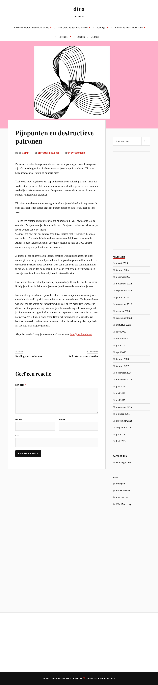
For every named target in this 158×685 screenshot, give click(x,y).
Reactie (20, 385)
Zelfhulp (95, 36)
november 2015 (124, 406)
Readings (101, 27)
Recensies (64, 36)
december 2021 (124, 338)
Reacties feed (122, 497)
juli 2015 (120, 434)
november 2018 (124, 379)
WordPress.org (123, 504)
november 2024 (124, 283)
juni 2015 (121, 441)
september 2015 (124, 420)
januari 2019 (122, 365)
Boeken (81, 36)
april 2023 (121, 331)
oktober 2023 (123, 311)
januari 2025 (122, 269)
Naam (19, 419)
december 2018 (124, 372)
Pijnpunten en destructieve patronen (54, 136)
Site (17, 435)
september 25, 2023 (48, 153)
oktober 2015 (123, 413)
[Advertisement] (131, 200)
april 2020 (121, 352)
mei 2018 (120, 393)
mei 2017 (120, 400)
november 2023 (124, 304)
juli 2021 (120, 345)
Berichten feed (123, 490)
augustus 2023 (123, 324)
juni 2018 (121, 386)
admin (25, 153)
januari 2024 (122, 297)
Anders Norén (107, 678)
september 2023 (124, 317)
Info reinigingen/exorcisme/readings (31, 27)
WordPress (76, 678)
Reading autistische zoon (29, 356)
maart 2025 (122, 263)
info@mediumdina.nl (81, 334)
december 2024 (124, 276)
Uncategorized (76, 153)
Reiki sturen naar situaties (83, 356)
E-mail (63, 419)
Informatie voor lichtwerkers (128, 27)
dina (79, 8)
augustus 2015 (123, 427)
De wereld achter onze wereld (73, 27)
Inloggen (120, 483)
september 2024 (124, 290)
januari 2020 (122, 359)
